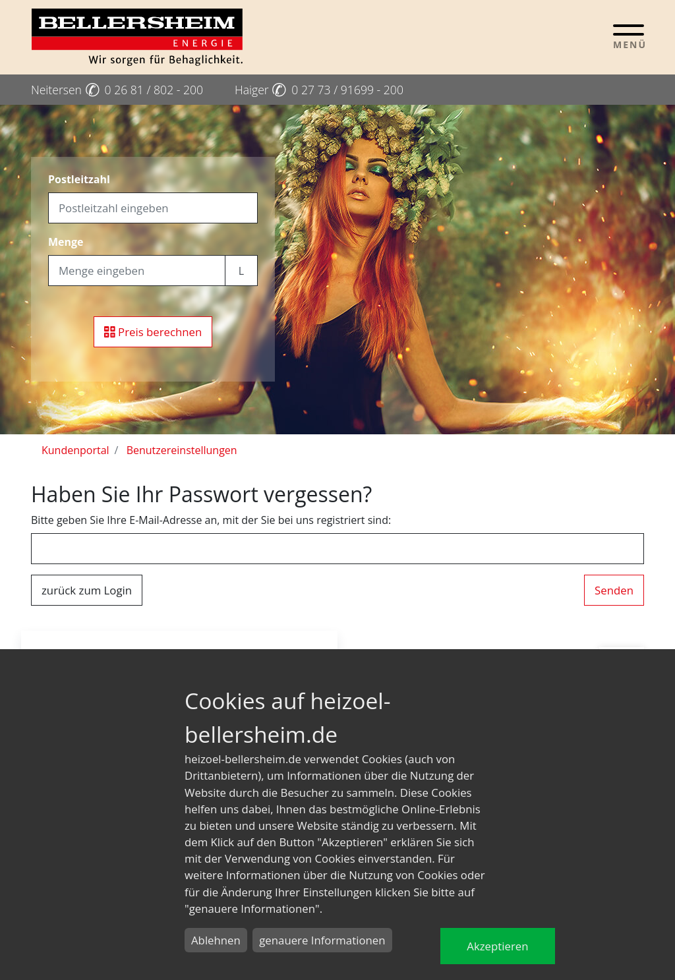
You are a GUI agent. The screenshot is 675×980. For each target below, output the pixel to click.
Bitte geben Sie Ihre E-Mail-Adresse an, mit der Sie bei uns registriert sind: (211, 520)
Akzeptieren (497, 946)
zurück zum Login (87, 590)
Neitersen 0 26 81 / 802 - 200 (117, 90)
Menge (66, 242)
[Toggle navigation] (628, 36)
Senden (614, 590)
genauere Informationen (322, 940)
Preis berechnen (153, 331)
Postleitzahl (79, 179)
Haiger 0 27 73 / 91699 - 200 (319, 90)
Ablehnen (216, 940)
